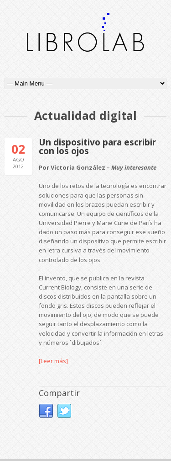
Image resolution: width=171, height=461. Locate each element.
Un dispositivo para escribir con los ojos (97, 146)
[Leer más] (53, 361)
